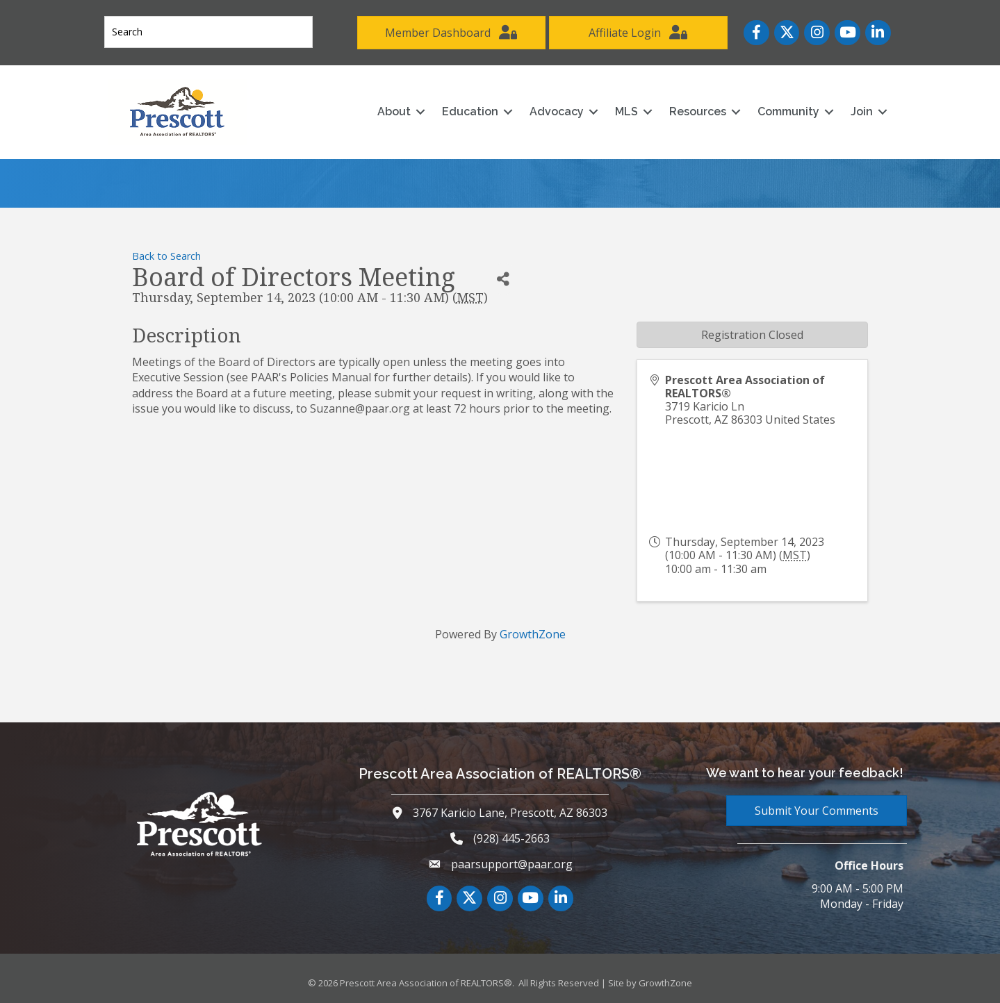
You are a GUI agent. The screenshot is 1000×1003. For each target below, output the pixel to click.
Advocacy (557, 111)
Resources (697, 111)
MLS (626, 111)
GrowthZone (533, 634)
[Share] (503, 279)
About (394, 111)
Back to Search (166, 256)
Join (862, 111)
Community (788, 111)
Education (470, 111)
